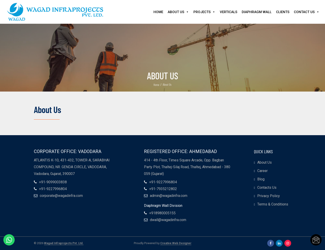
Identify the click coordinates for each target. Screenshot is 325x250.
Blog (261, 179)
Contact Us (306, 12)
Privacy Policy (268, 196)
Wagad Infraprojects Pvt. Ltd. (64, 243)
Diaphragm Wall (257, 12)
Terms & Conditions (272, 204)
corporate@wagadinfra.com (61, 195)
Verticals (228, 12)
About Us (178, 12)
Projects (204, 12)
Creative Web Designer (175, 243)
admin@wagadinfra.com (168, 195)
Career (262, 171)
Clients (282, 12)
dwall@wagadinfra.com (168, 220)
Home (158, 12)
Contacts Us (266, 187)
